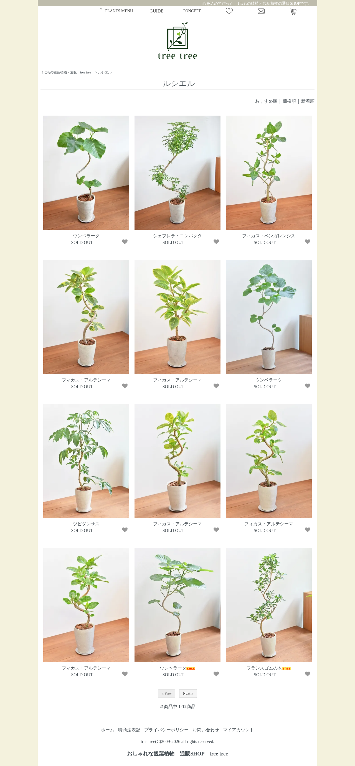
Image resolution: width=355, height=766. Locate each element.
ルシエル (104, 72)
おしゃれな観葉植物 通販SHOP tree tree (177, 754)
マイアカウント (238, 729)
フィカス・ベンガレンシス (268, 235)
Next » (188, 693)
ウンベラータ (86, 235)
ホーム (107, 729)
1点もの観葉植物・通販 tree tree (66, 72)
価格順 (289, 101)
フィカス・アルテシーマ (86, 380)
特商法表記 (129, 729)
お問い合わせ (205, 729)
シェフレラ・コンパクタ (177, 235)
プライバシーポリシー (166, 729)
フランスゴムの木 (269, 668)
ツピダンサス (86, 523)
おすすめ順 (266, 101)
